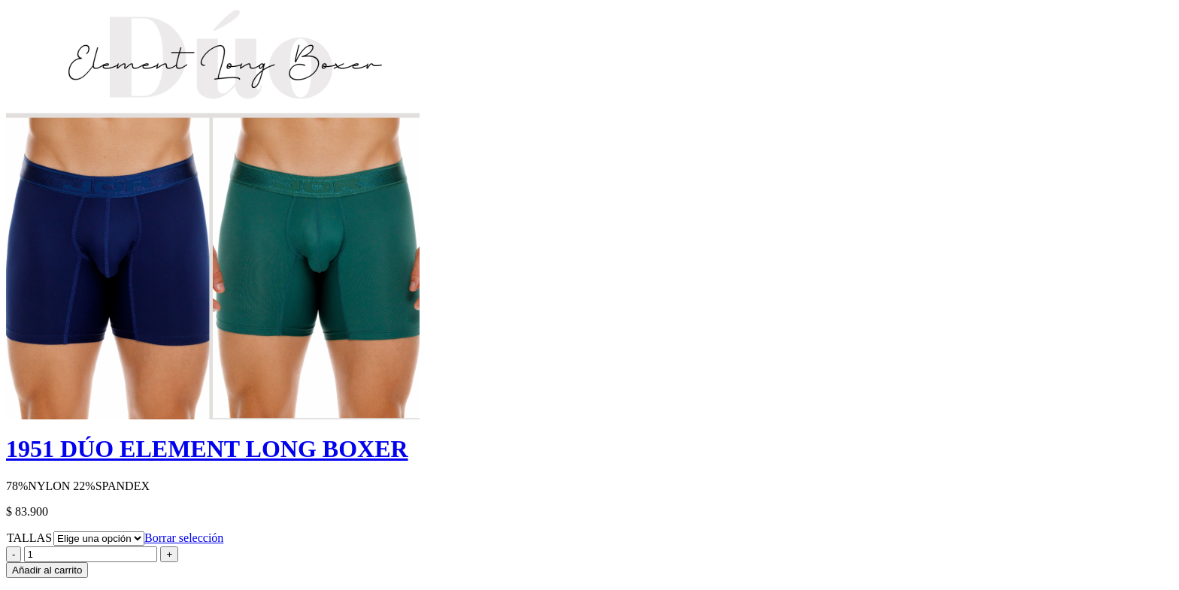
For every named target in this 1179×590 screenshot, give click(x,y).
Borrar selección (183, 537)
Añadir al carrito (47, 570)
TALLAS (29, 537)
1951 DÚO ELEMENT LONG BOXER (207, 448)
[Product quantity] (90, 554)
